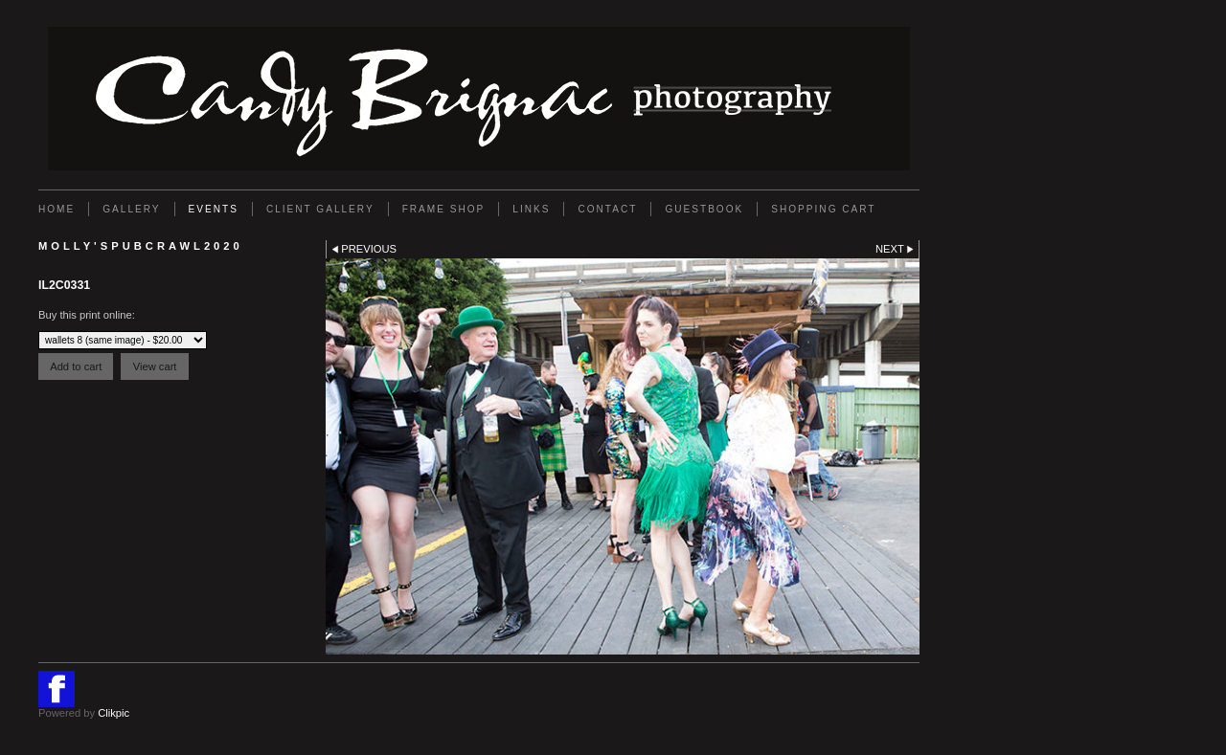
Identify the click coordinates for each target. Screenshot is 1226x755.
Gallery (131, 209)
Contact (607, 209)
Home (56, 209)
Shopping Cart (823, 209)
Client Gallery (320, 209)
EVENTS (213, 209)
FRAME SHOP (444, 209)
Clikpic (113, 713)
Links (531, 209)
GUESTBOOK (704, 209)
